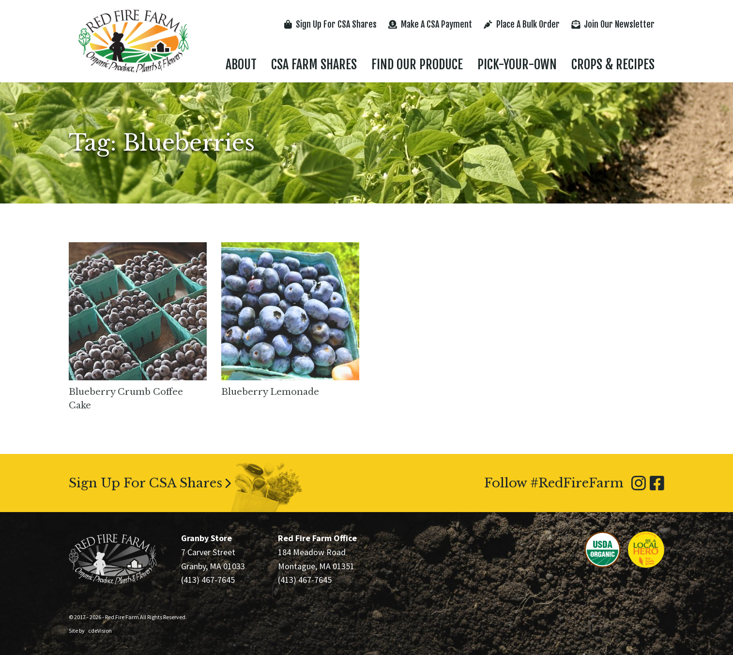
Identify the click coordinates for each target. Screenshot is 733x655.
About (241, 64)
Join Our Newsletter (613, 24)
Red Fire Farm (133, 41)
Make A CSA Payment (430, 24)
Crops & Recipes (613, 64)
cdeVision (100, 630)
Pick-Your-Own (517, 64)
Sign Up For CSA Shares (330, 24)
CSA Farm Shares (314, 64)
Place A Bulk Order (522, 24)
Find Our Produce (417, 64)
